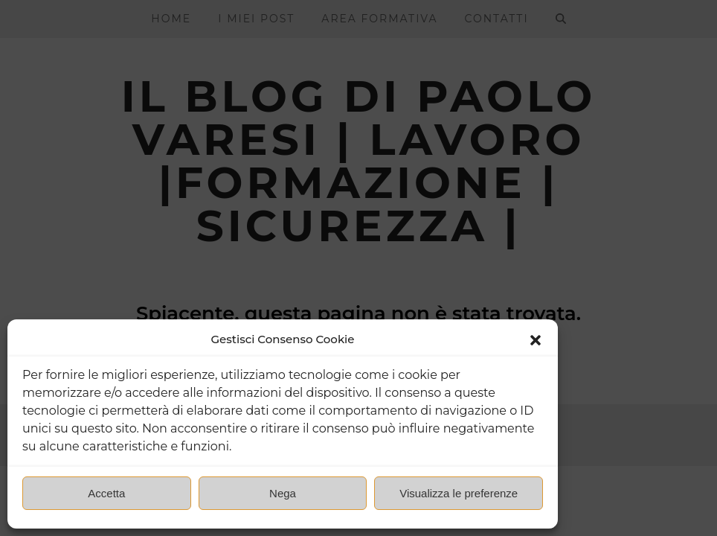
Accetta (106, 493)
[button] (535, 340)
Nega (282, 493)
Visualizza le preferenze (458, 493)
